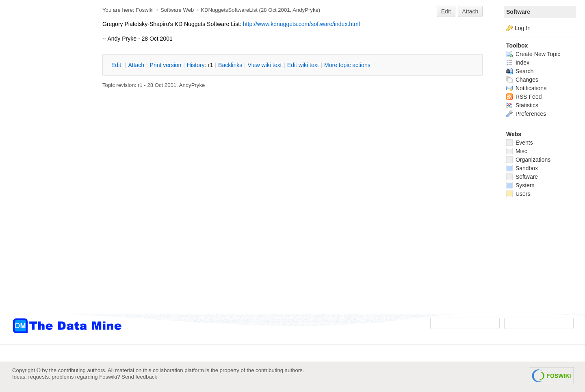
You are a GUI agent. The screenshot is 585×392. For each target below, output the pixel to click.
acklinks (230, 65)
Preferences (526, 113)
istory (196, 65)
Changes (522, 79)
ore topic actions (347, 65)
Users (518, 194)
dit (117, 65)
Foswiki (145, 10)
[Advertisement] (44, 164)
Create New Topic (533, 54)
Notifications (526, 88)
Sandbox (522, 168)
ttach (136, 65)
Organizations (528, 159)
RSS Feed (524, 96)
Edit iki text (303, 65)
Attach (470, 11)
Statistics (522, 105)
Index (517, 62)
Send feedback (139, 377)
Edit (446, 11)
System (520, 185)
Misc (516, 151)
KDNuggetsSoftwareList (229, 10)
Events (519, 142)
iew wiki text (265, 65)
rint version (166, 65)
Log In (523, 28)
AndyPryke (305, 10)
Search (519, 71)
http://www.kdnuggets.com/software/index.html (301, 24)
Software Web (177, 10)
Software (518, 12)
